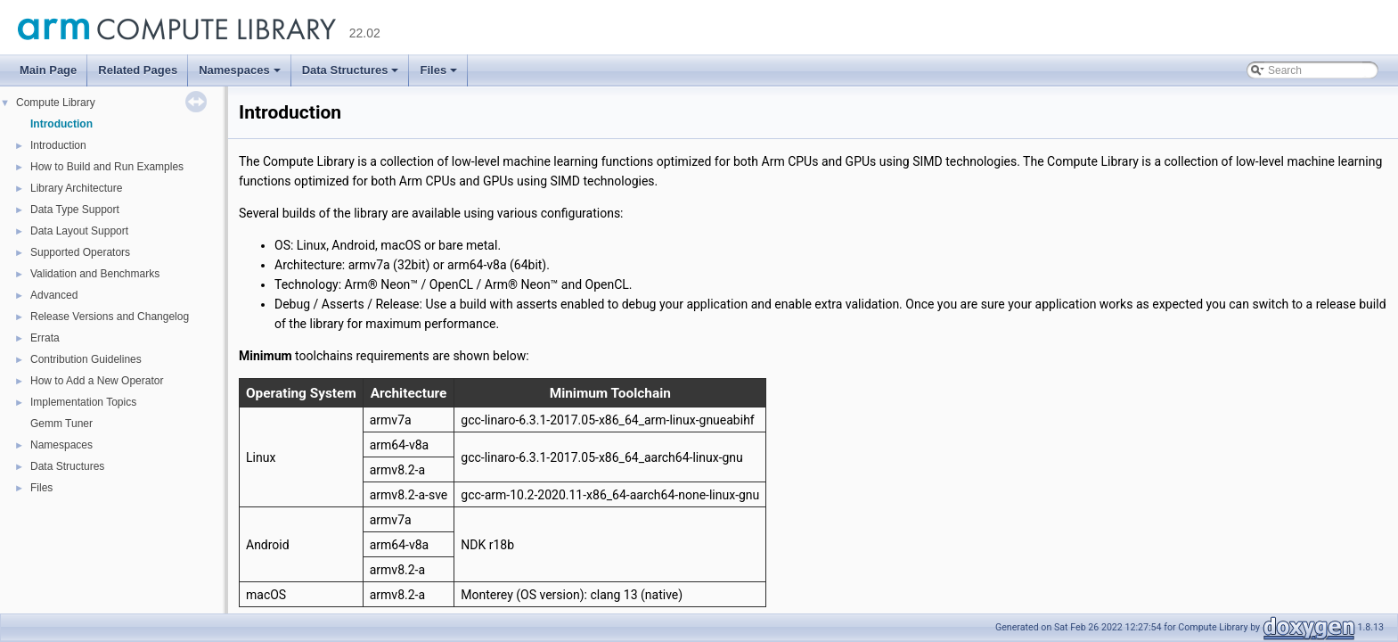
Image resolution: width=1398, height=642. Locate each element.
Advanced (54, 295)
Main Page (48, 70)
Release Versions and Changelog (109, 316)
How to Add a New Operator (96, 380)
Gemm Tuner (61, 423)
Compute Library (55, 102)
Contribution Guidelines (86, 359)
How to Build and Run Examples (107, 166)
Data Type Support (74, 209)
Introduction (61, 124)
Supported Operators (80, 252)
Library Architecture (76, 188)
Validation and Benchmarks (94, 274)
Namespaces (241, 74)
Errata (45, 338)
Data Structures (352, 74)
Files (440, 74)
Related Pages (137, 70)
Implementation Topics (83, 402)
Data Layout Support (79, 231)
